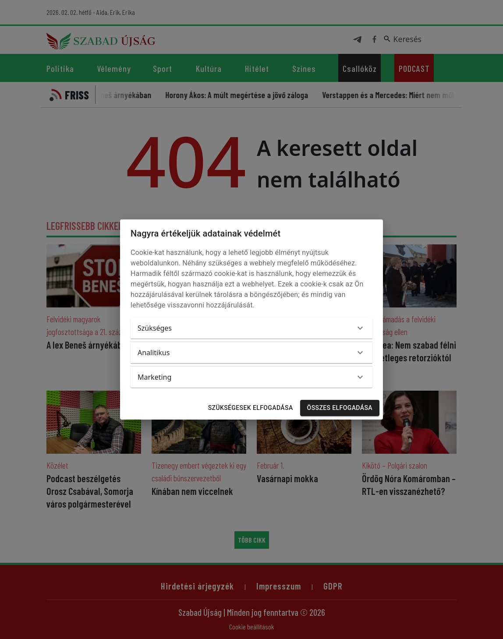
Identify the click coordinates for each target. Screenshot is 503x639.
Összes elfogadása (339, 408)
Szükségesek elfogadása (251, 408)
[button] (251, 328)
